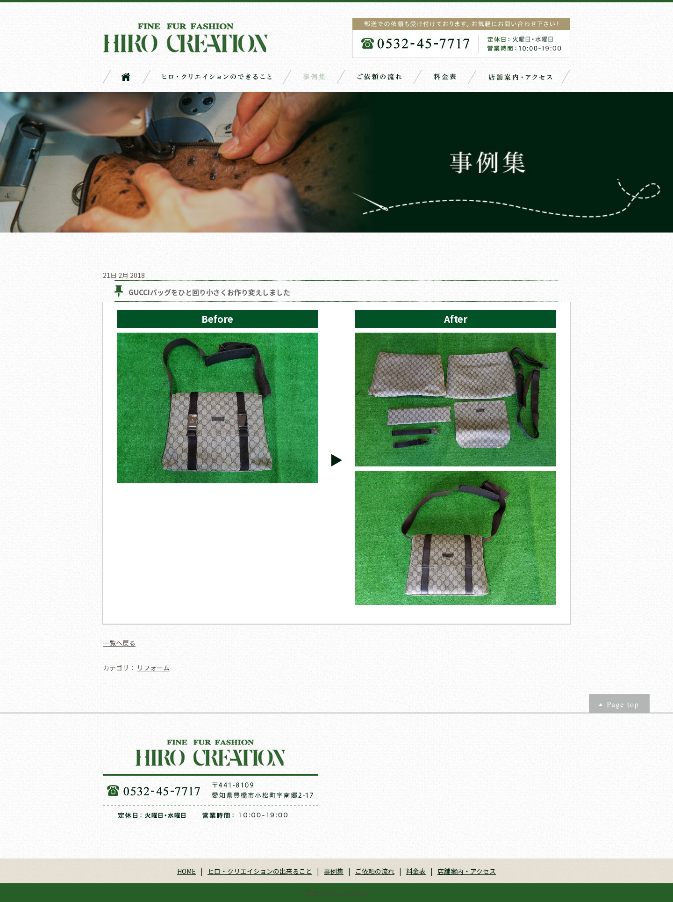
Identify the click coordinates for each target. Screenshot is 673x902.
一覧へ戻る (119, 642)
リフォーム (153, 667)
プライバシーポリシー (336, 892)
